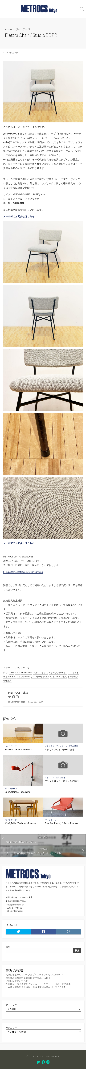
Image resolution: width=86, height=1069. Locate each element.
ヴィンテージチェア (40, 676)
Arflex (11, 672)
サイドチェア (9, 676)
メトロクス (49, 746)
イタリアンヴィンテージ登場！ (60, 749)
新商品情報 (73, 746)
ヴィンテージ (23, 29)
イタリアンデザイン (58, 672)
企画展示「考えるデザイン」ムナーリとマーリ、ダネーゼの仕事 (38, 984)
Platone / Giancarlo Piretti (18, 749)
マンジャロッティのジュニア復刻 (61, 781)
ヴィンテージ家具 (58, 676)
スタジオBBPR (23, 676)
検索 (8, 946)
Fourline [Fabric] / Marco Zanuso (61, 823)
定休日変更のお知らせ (17, 981)
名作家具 (7, 680)
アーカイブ (11, 1005)
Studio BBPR (26, 672)
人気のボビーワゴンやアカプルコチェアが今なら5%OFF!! (34, 974)
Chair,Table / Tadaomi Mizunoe (20, 823)
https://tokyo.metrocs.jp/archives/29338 (23, 571)
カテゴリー (11, 1027)
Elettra (17, 672)
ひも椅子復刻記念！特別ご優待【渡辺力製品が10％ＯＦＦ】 (36, 987)
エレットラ (73, 672)
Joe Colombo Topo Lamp (17, 792)
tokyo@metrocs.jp (15, 904)
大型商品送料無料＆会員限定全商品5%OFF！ (28, 977)
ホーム (8, 29)
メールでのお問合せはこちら (18, 216)
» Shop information (15, 910)
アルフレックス (40, 672)
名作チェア (73, 676)
